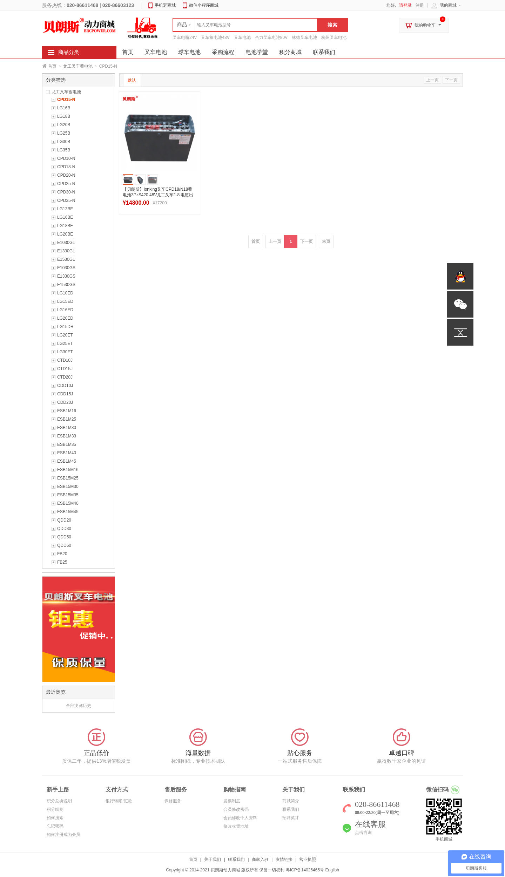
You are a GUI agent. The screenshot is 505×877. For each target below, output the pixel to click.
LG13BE (65, 208)
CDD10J (65, 385)
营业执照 (307, 859)
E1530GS (66, 284)
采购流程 (223, 52)
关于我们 (212, 859)
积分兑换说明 (59, 800)
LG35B (63, 150)
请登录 (405, 5)
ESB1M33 (66, 436)
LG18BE (65, 225)
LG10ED (65, 293)
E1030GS (66, 267)
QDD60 (64, 545)
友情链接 (284, 859)
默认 (132, 80)
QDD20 (64, 520)
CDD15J (65, 394)
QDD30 (64, 528)
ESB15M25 (68, 478)
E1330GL (66, 251)
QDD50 (64, 537)
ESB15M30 (68, 486)
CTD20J (65, 377)
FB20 (62, 553)
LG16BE (65, 217)
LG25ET (65, 343)
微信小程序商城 (203, 5)
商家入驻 (260, 859)
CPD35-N (66, 200)
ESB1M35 (66, 444)
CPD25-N (66, 183)
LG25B (63, 133)
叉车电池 (242, 37)
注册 (420, 5)
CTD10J (65, 360)
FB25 (62, 562)
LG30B (63, 141)
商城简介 (290, 800)
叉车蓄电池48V (215, 37)
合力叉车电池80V (271, 37)
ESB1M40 (66, 452)
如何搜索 (55, 817)
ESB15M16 (68, 469)
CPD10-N (66, 158)
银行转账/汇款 (119, 800)
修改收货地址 (236, 826)
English (332, 870)
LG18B (63, 116)
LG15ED (65, 301)
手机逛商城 (165, 5)
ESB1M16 (66, 410)
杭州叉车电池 (333, 37)
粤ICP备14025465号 (305, 870)
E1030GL (66, 242)
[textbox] (245, 25)
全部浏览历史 (78, 705)
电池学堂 (256, 52)
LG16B (63, 108)
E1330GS (66, 276)
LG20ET (65, 335)
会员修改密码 (236, 809)
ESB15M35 (68, 494)
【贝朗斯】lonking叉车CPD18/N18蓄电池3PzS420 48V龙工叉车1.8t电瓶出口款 (158, 195)
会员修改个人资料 (240, 817)
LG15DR (65, 326)
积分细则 (55, 809)
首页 (52, 66)
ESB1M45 (66, 461)
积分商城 (290, 52)
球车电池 (189, 52)
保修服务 (172, 800)
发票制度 (231, 800)
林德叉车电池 (304, 37)
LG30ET (65, 351)
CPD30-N (66, 192)
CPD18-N (66, 166)
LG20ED (65, 318)
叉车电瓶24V (185, 37)
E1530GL (66, 259)
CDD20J (65, 402)
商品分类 (68, 52)
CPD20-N (66, 175)
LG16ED (65, 309)
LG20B (63, 124)
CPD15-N (66, 99)
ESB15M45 (68, 511)
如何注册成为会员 (63, 834)
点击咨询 (363, 832)
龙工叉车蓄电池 (78, 66)
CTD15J (65, 368)
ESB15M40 (68, 503)
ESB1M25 (66, 419)
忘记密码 (55, 826)
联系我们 (324, 52)
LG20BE (65, 234)
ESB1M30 (66, 427)
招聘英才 (290, 817)
